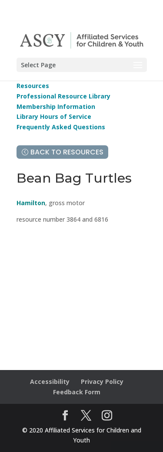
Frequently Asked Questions (61, 127)
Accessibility (50, 381)
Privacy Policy (102, 381)
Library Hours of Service (54, 116)
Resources (33, 86)
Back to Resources (66, 152)
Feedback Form (76, 392)
